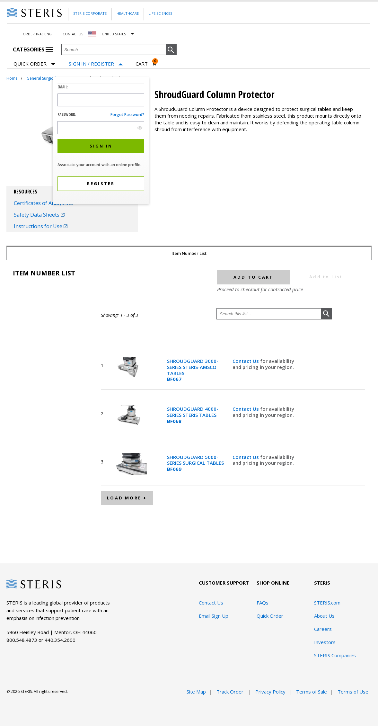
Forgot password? (127, 114)
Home (12, 78)
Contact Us (73, 34)
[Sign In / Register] (96, 63)
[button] (171, 49)
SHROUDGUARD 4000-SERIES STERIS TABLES (192, 415)
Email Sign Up (213, 616)
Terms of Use (353, 691)
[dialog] (100, 141)
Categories (33, 49)
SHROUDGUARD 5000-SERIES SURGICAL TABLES (195, 463)
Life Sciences (160, 13)
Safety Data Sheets (39, 214)
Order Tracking (37, 34)
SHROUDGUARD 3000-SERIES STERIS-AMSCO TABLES (192, 370)
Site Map (196, 691)
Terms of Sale (311, 691)
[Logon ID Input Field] (100, 100)
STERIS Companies (335, 655)
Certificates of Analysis (43, 203)
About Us (324, 616)
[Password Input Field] (100, 127)
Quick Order (34, 64)
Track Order (230, 691)
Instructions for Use (40, 226)
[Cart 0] (146, 63)
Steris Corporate (90, 13)
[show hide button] (140, 128)
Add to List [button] (325, 277)
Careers (323, 629)
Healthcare (128, 13)
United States (114, 34)
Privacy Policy (270, 691)
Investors (325, 642)
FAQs (262, 602)
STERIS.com (327, 602)
